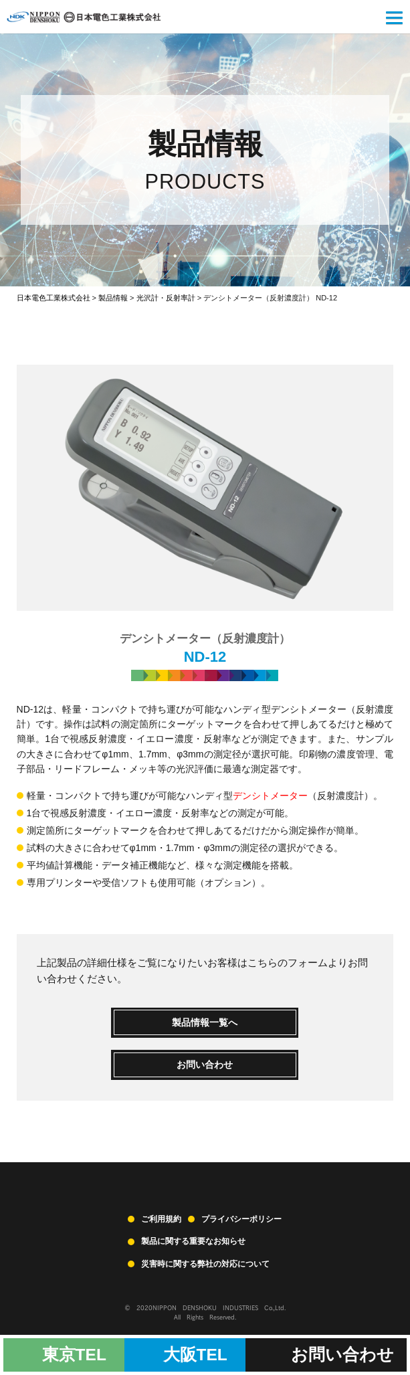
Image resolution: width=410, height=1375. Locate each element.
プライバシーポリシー (241, 1219)
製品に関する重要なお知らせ (193, 1241)
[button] (394, 19)
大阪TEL (195, 1355)
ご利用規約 (161, 1219)
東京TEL (74, 1355)
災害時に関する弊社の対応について (205, 1264)
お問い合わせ (205, 1064)
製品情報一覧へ (204, 1022)
